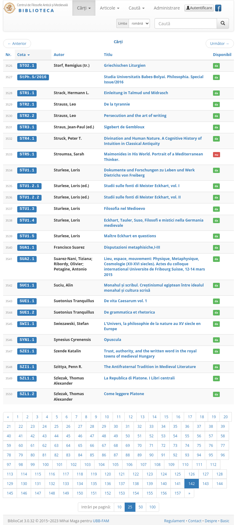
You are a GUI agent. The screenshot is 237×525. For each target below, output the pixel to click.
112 (213, 462)
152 (108, 491)
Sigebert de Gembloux (124, 126)
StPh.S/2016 (33, 77)
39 (223, 424)
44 (56, 433)
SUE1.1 (27, 300)
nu (216, 154)
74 (187, 443)
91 (163, 453)
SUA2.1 (27, 257)
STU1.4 (27, 219)
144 (219, 481)
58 (223, 433)
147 (38, 491)
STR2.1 (27, 104)
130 (24, 481)
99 (32, 462)
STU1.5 (27, 235)
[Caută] (223, 23)
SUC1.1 (27, 284)
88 (128, 453)
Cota (23, 54)
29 (104, 424)
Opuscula (112, 338)
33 (151, 424)
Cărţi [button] (83, 8)
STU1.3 (27, 208)
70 (140, 443)
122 (136, 472)
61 (32, 443)
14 (154, 414)
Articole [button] (109, 8)
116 (52, 472)
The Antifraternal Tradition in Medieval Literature (150, 365)
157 (178, 491)
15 (166, 414)
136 (108, 481)
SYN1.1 (27, 338)
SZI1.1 (27, 365)
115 (38, 472)
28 (92, 424)
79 (21, 453)
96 (223, 453)
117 (66, 472)
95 (211, 453)
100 (45, 462)
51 (140, 433)
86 (104, 453)
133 (66, 481)
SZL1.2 (27, 392)
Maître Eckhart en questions (130, 235)
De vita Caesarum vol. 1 (125, 299)
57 (211, 433)
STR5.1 (27, 154)
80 (32, 453)
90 (151, 453)
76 (211, 443)
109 (171, 462)
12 (130, 414)
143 (206, 481)
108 (157, 462)
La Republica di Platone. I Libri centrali (139, 376)
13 (142, 414)
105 (115, 462)
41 (21, 433)
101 (59, 462)
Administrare (167, 8)
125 (178, 472)
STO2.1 (27, 65)
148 (52, 491)
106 (129, 462)
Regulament (174, 519)
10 (107, 414)
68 (116, 443)
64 (68, 443)
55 (187, 433)
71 (151, 443)
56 (199, 433)
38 (211, 424)
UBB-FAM (101, 519)
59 (9, 443)
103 (87, 462)
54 (175, 433)
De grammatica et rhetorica (129, 311)
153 (121, 491)
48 (104, 433)
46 (80, 433)
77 (223, 443)
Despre (211, 519)
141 (178, 481)
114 (24, 472)
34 (163, 424)
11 (119, 414)
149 (66, 491)
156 (163, 491)
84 (80, 453)
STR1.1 (27, 92)
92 (175, 453)
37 (199, 424)
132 (52, 481)
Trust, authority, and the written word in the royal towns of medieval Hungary (150, 352)
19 (214, 414)
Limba (122, 23)
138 (136, 481)
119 (93, 472)
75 (199, 443)
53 (163, 433)
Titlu (108, 54)
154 (136, 491)
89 (140, 453)
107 (143, 462)
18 (202, 414)
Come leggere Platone (124, 392)
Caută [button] (137, 8)
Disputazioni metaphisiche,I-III (132, 246)
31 (128, 424)
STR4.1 (27, 138)
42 (32, 433)
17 (190, 414)
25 (56, 424)
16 (178, 414)
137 (121, 481)
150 (80, 491)
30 (116, 424)
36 (187, 424)
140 (163, 481)
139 (150, 481)
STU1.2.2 (29, 196)
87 (116, 453)
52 (151, 433)
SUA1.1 (27, 246)
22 (21, 424)
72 (163, 443)
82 (56, 453)
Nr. (8, 54)
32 (140, 424)
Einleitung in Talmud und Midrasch (136, 92)
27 (80, 424)
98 (21, 462)
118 (80, 472)
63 (56, 443)
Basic (224, 519)
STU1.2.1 (29, 185)
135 (93, 481)
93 (187, 453)
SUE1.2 (27, 311)
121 (121, 472)
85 (92, 453)
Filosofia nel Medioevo (124, 207)
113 (10, 472)
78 (9, 453)
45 (68, 433)
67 (104, 443)
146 (24, 491)
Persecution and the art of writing (135, 115)
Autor (59, 54)
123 (150, 472)
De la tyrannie (117, 103)
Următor (219, 43)
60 (21, 443)
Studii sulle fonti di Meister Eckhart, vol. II (142, 196)
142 (191, 481)
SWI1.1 (27, 322)
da (216, 66)
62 (44, 443)
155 (150, 491)
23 (32, 424)
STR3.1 (27, 127)
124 (163, 472)
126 (191, 472)
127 (206, 472)
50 (128, 433)
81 (44, 453)
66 (92, 443)
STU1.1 (27, 169)
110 (185, 462)
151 (93, 491)
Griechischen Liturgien (125, 65)
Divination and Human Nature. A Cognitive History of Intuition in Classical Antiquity (153, 140)
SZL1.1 (27, 376)
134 (80, 481)
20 (225, 414)
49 (116, 433)
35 (175, 424)
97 (9, 462)
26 (68, 424)
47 (92, 433)
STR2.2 (27, 115)
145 (10, 491)
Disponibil (222, 54)
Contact (194, 519)
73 (175, 443)
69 (128, 443)
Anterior (17, 43)
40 (9, 433)
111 (199, 462)
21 (9, 424)
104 (101, 462)
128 (219, 472)
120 (108, 472)
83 (68, 453)
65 (80, 443)
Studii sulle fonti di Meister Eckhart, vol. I (141, 185)
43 (44, 433)
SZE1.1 (27, 349)
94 (199, 453)
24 (44, 424)
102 (73, 462)
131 (38, 481)
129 (10, 481)
